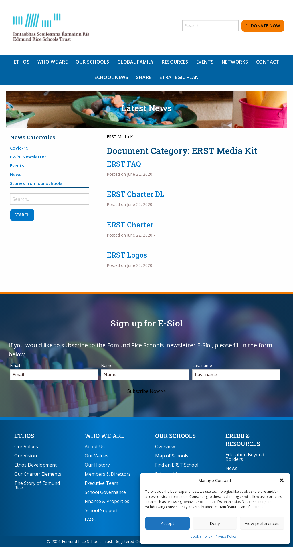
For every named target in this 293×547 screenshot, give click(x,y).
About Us (95, 446)
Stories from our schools (36, 183)
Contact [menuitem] (268, 62)
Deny (215, 523)
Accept (167, 523)
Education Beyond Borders (244, 456)
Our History (97, 465)
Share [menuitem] (143, 77)
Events (17, 165)
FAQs (90, 519)
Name (106, 365)
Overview (165, 446)
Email (15, 365)
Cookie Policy (201, 536)
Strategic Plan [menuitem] (179, 77)
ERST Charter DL (135, 194)
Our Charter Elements (37, 474)
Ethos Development (35, 465)
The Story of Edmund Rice (37, 485)
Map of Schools (171, 456)
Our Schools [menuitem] (92, 62)
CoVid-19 (19, 148)
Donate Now (263, 25)
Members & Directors (108, 474)
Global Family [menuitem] (135, 62)
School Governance (105, 492)
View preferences (262, 523)
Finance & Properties (107, 501)
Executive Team (101, 483)
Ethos (24, 435)
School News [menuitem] (111, 77)
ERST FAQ (124, 164)
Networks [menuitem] (235, 62)
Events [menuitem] (205, 62)
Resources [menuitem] (175, 62)
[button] (281, 480)
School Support (101, 510)
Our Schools (175, 435)
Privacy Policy (226, 536)
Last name (202, 365)
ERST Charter (130, 224)
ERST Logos (127, 255)
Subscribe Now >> (146, 391)
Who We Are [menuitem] (52, 62)
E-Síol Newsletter (28, 157)
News (15, 174)
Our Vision (25, 456)
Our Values (26, 446)
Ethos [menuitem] (22, 62)
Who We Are (105, 435)
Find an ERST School (176, 465)
